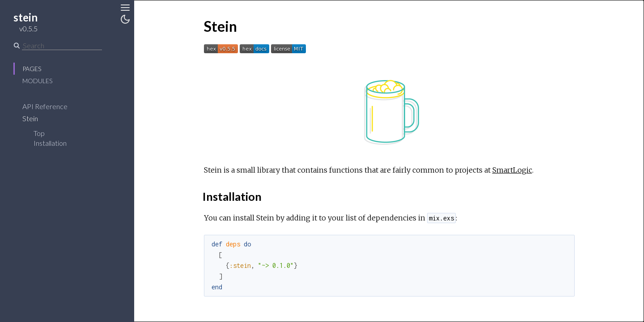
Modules (37, 81)
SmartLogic (512, 169)
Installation (50, 143)
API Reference (50, 106)
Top (39, 133)
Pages (31, 68)
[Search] (62, 45)
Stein (36, 118)
